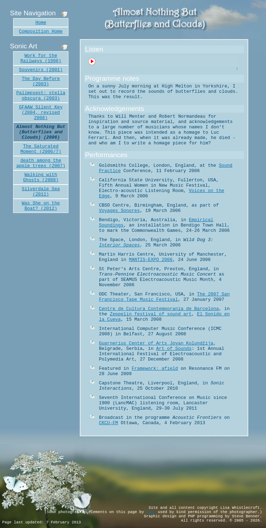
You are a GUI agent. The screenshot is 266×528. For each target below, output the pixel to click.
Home (40, 22)
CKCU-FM (108, 423)
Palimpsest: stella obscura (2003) (40, 95)
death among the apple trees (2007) (40, 163)
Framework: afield (155, 368)
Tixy (150, 512)
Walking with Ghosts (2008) (41, 177)
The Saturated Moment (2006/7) (40, 149)
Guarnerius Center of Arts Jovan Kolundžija (156, 343)
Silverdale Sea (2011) (41, 191)
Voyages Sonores (119, 210)
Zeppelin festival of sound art (151, 314)
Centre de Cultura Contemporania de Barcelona (159, 308)
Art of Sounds (174, 348)
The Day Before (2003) (41, 81)
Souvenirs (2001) (41, 70)
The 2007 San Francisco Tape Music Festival (164, 297)
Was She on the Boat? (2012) (41, 206)
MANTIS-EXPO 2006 (150, 259)
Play (91, 60)
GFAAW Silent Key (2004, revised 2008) (41, 113)
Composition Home (41, 31)
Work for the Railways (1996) (40, 58)
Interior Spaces (119, 245)
